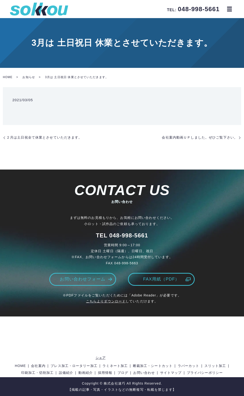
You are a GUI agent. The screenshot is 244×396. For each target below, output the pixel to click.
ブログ (122, 373)
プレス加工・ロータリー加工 (74, 366)
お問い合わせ (144, 373)
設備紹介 (66, 373)
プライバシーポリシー (205, 373)
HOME (7, 77)
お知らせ (28, 77)
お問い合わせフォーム (82, 279)
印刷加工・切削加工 (37, 373)
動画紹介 (85, 373)
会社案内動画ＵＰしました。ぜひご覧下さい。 (200, 137)
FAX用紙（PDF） (161, 279)
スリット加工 (215, 366)
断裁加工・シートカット (153, 366)
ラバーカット (188, 366)
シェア (101, 358)
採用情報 (105, 373)
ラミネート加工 (115, 366)
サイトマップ (171, 373)
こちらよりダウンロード (106, 301)
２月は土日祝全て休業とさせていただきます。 (44, 137)
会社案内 (38, 366)
